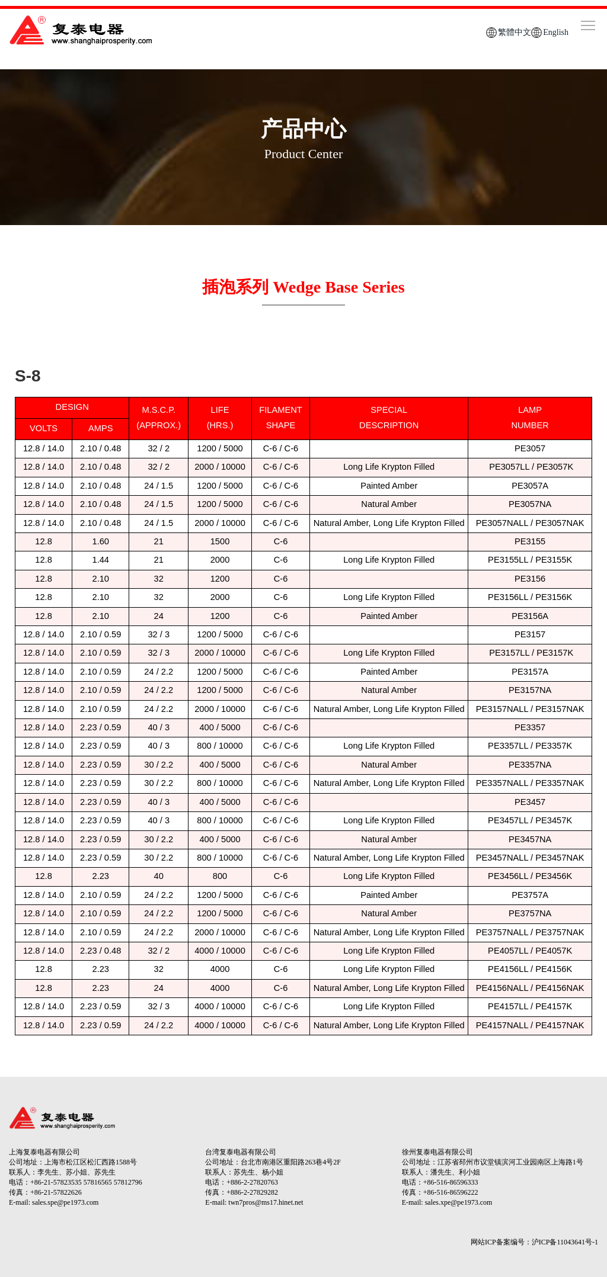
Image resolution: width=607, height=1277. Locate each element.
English (555, 32)
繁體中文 (514, 32)
